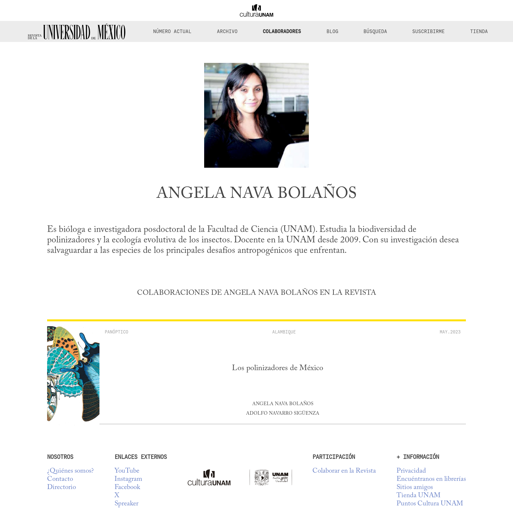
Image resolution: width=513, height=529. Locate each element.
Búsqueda (375, 31)
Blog (332, 31)
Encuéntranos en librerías (431, 479)
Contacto (60, 479)
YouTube (127, 471)
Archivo (227, 31)
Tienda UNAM (418, 495)
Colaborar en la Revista (344, 471)
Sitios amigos (415, 487)
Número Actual (172, 31)
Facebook (127, 487)
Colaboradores (282, 31)
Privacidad (411, 471)
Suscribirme (428, 31)
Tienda (479, 31)
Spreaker (126, 504)
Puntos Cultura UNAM (430, 504)
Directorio (61, 487)
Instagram (128, 479)
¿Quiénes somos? (70, 471)
